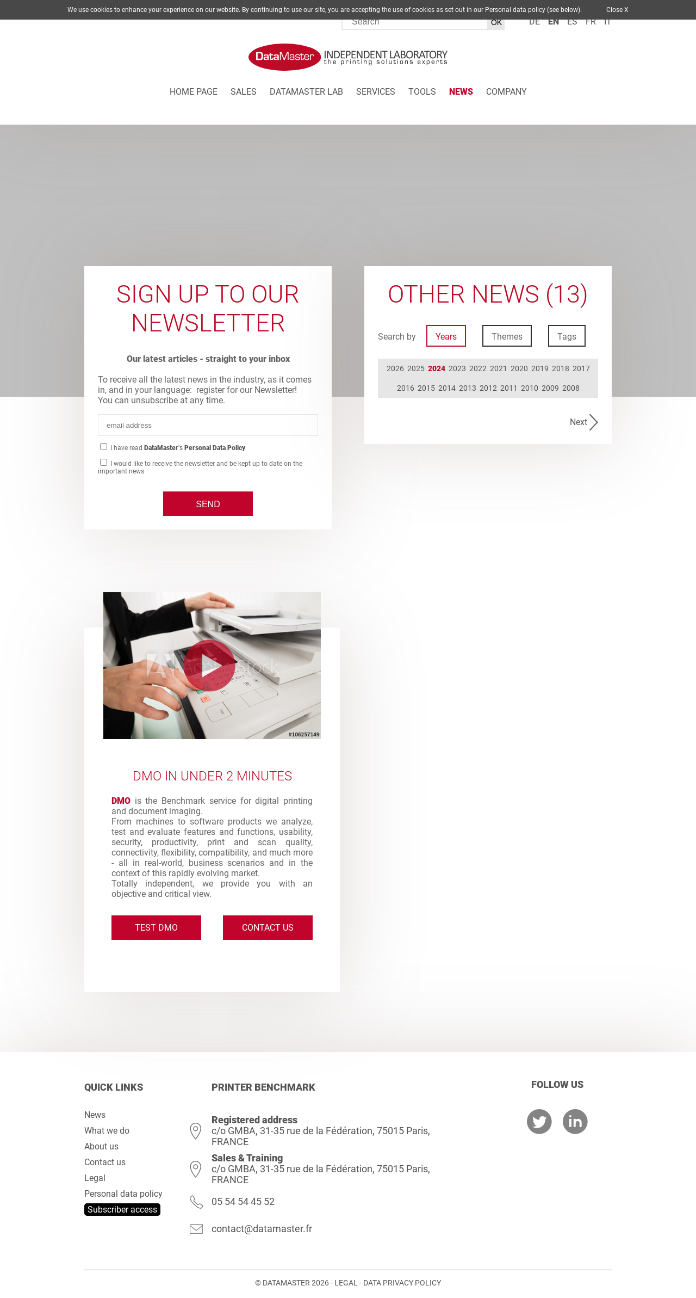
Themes (507, 336)
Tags (566, 336)
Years (446, 336)
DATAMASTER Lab (306, 92)
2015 (426, 388)
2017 (581, 368)
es (572, 21)
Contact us (268, 927)
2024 (436, 368)
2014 (447, 388)
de (534, 21)
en (553, 21)
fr (591, 21)
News (461, 92)
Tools (422, 92)
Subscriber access (122, 1209)
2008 (571, 388)
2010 (529, 388)
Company (506, 92)
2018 (560, 368)
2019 (540, 368)
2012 (488, 388)
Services (375, 92)
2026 (395, 368)
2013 (467, 388)
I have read (177, 448)
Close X (617, 10)
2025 (416, 368)
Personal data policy (123, 1194)
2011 (509, 388)
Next (578, 422)
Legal (94, 1178)
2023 (457, 368)
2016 (405, 388)
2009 (550, 388)
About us (101, 1146)
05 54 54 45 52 (243, 1201)
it (608, 21)
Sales (244, 92)
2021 (498, 368)
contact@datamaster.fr (262, 1228)
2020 (519, 368)
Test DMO (156, 927)
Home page (193, 92)
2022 (478, 368)
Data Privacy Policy (402, 1282)
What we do (106, 1130)
